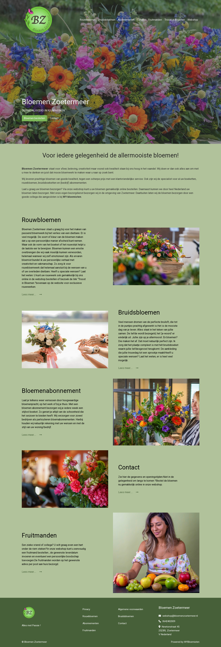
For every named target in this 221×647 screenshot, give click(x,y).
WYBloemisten (191, 641)
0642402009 (167, 621)
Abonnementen (126, 19)
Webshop (192, 19)
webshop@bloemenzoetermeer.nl (178, 615)
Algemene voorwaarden (130, 609)
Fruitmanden (155, 19)
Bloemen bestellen (34, 118)
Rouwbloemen (88, 19)
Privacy (86, 609)
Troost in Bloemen (175, 19)
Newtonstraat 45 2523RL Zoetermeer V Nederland (169, 630)
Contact (141, 19)
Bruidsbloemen (106, 19)
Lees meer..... (32, 294)
